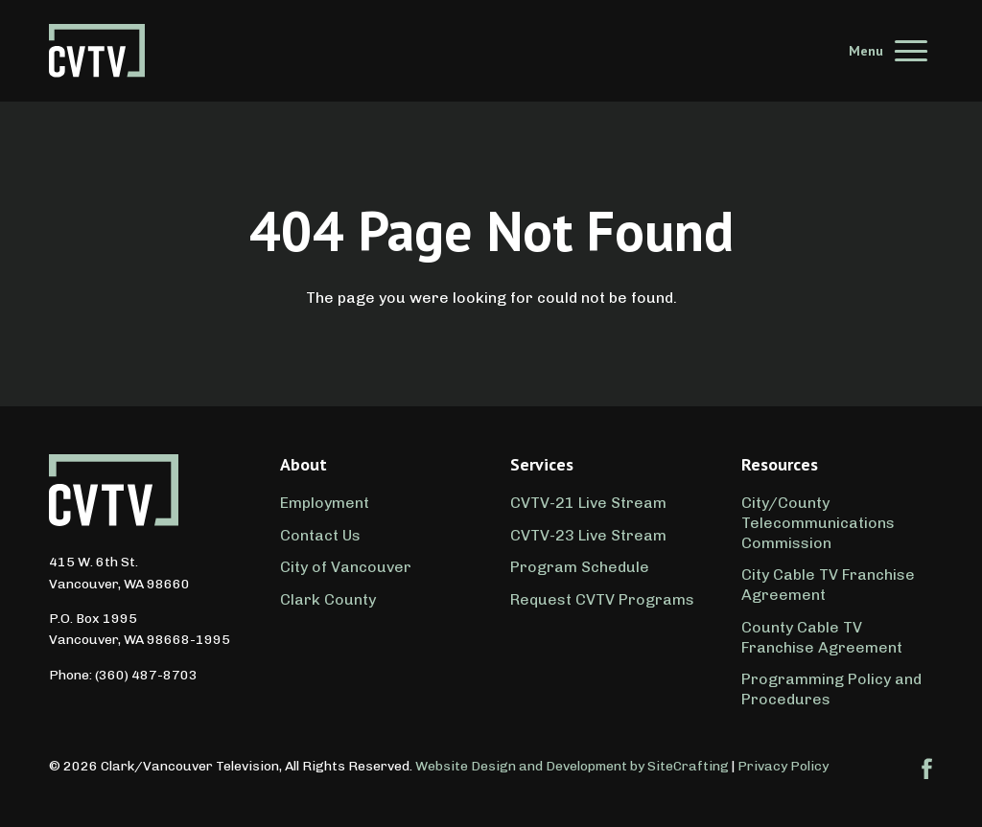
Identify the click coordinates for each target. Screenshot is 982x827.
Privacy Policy (783, 766)
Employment (324, 503)
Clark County (328, 599)
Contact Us (320, 535)
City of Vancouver (345, 567)
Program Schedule (579, 567)
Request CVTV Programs (602, 599)
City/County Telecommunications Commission (818, 523)
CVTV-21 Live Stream (588, 503)
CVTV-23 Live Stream (588, 535)
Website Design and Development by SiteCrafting (572, 766)
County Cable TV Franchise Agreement (821, 637)
